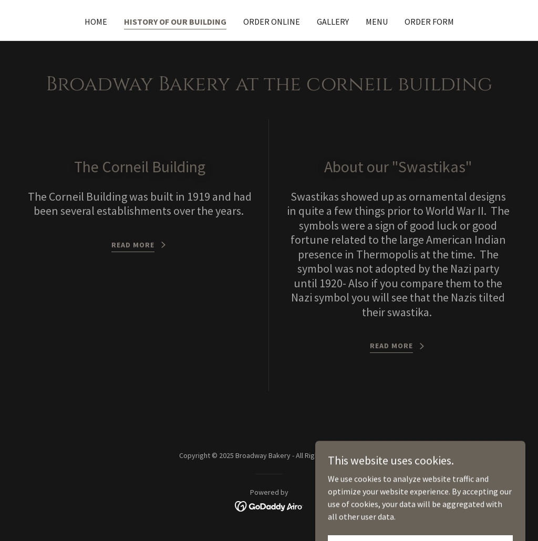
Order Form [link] (429, 21)
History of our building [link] (175, 21)
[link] (269, 505)
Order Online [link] (271, 21)
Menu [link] (377, 21)
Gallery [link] (333, 21)
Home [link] (96, 21)
